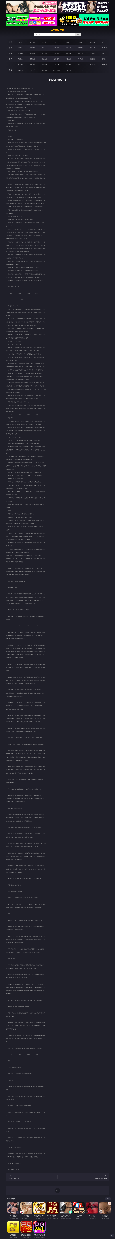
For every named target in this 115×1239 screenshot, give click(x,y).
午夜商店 (32, 70)
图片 (10, 59)
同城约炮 (20, 70)
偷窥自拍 (20, 59)
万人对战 (44, 42)
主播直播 (92, 48)
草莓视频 (44, 70)
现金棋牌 (92, 42)
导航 (10, 70)
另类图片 (104, 59)
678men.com (57, 30)
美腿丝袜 (68, 59)
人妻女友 (44, 64)
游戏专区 (56, 42)
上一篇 (31, 1177)
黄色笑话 (92, 64)
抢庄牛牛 (104, 42)
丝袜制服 (80, 48)
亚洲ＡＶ (20, 48)
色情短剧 (80, 70)
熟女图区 (92, 59)
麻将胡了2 (68, 42)
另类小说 (80, 64)
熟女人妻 (68, 48)
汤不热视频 (56, 70)
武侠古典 (56, 64)
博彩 (10, 42)
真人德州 (32, 42)
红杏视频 (68, 70)
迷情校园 (68, 64)
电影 (10, 53)
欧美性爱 (56, 53)
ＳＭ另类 (104, 48)
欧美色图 (44, 59)
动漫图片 (56, 59)
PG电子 (21, 42)
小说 (10, 64)
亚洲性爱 (20, 53)
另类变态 (104, 53)
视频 (10, 48)
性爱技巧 (104, 64)
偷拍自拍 (32, 53)
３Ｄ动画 (56, 48)
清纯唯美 (80, 59)
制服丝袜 (68, 53)
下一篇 (83, 1177)
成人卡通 (44, 53)
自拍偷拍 (32, 48)
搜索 (78, 34)
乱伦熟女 (92, 53)
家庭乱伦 (32, 64)
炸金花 (80, 42)
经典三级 (80, 53)
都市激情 (20, 64)
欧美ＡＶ (44, 48)
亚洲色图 (32, 59)
